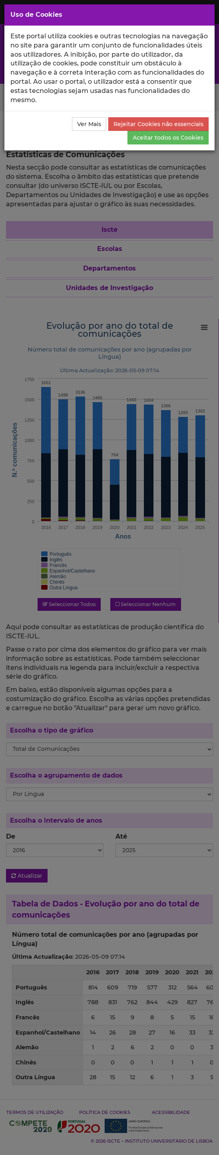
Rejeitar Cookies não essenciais (158, 124)
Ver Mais (89, 124)
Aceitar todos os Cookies (168, 137)
